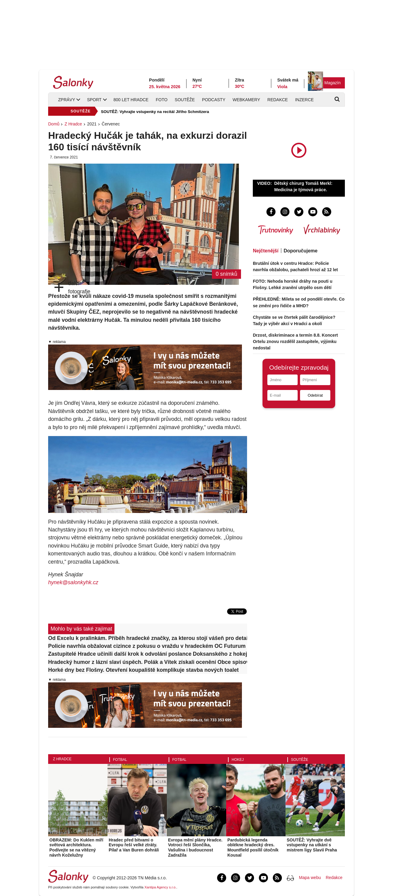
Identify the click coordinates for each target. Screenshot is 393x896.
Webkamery (246, 99)
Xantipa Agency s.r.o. (160, 887)
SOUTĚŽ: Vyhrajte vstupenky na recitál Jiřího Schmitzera (155, 111)
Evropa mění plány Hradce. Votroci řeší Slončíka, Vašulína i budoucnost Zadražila (195, 848)
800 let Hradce (131, 99)
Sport (94, 99)
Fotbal (120, 760)
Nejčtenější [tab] (265, 250)
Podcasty (213, 99)
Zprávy (66, 99)
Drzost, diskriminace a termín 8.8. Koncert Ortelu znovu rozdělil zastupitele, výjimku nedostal (295, 341)
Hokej (238, 760)
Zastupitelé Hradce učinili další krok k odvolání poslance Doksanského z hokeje (147, 654)
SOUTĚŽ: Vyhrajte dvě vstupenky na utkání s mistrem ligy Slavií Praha (312, 845)
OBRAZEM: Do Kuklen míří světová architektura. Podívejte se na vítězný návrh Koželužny (76, 848)
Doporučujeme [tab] (301, 250)
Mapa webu (310, 877)
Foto (161, 99)
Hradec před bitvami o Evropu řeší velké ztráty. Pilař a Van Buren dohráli (134, 845)
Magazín (332, 82)
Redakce (277, 99)
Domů (53, 124)
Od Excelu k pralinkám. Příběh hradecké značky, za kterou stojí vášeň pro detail (147, 638)
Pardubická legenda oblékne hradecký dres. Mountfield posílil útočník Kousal (253, 848)
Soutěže (185, 99)
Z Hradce (73, 124)
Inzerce (304, 99)
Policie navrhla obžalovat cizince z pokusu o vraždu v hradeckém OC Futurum (147, 646)
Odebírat (315, 395)
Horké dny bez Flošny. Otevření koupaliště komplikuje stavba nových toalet (143, 670)
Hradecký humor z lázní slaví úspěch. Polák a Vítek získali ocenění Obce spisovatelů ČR (147, 662)
